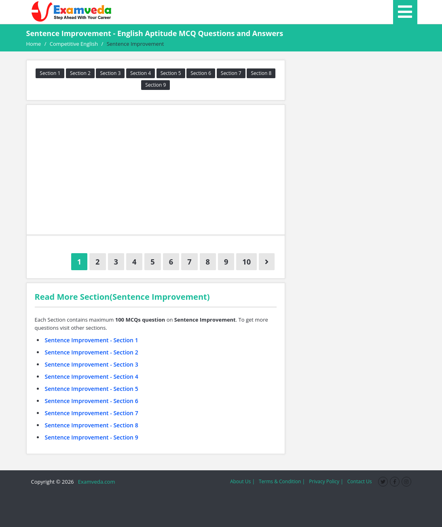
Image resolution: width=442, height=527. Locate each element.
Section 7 (231, 73)
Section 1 (50, 73)
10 (246, 262)
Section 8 (261, 73)
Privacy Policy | (326, 481)
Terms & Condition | (282, 481)
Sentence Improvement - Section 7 (91, 413)
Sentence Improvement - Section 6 (91, 401)
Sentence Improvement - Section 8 (91, 425)
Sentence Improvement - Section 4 (91, 376)
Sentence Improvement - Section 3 (91, 364)
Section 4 (140, 73)
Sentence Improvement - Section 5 (91, 389)
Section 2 (80, 73)
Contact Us (359, 481)
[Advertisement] (156, 169)
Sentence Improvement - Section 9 (91, 437)
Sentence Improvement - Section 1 (91, 340)
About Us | (242, 481)
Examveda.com (95, 481)
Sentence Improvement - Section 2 (91, 352)
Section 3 (110, 73)
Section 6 (200, 73)
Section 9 (155, 84)
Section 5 (171, 73)
